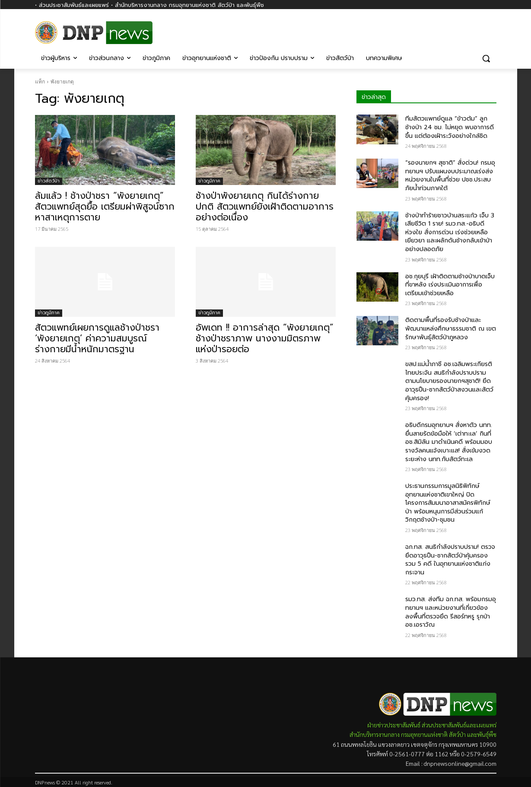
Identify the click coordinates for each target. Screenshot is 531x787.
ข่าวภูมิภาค (209, 181)
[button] (486, 58)
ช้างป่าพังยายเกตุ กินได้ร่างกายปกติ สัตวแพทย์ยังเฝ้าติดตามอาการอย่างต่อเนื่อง (265, 206)
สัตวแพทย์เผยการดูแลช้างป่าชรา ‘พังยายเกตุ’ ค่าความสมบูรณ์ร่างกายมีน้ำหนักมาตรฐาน (97, 338)
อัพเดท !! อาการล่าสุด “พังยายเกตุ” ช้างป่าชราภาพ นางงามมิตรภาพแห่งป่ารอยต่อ (265, 338)
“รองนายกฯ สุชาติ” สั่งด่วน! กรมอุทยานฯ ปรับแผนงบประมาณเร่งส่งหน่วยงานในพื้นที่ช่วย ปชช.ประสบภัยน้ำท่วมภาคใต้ (450, 175)
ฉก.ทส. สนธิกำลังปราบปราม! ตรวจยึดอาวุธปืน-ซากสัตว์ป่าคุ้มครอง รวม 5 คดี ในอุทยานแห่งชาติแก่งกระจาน (450, 559)
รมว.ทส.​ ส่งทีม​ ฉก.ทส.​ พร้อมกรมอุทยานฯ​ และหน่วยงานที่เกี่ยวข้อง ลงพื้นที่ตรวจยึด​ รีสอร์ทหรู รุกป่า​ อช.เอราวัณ (450, 612)
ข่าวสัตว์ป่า (49, 181)
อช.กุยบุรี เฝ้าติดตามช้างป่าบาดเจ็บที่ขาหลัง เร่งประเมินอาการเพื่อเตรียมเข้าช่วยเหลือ (450, 285)
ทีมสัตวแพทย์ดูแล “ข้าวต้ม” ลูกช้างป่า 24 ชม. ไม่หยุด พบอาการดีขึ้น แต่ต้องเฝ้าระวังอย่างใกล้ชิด (449, 127)
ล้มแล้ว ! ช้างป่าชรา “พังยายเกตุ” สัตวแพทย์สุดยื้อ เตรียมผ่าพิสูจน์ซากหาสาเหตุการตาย (105, 206)
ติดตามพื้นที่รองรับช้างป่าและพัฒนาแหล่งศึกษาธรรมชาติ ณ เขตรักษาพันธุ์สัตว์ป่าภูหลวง (450, 328)
